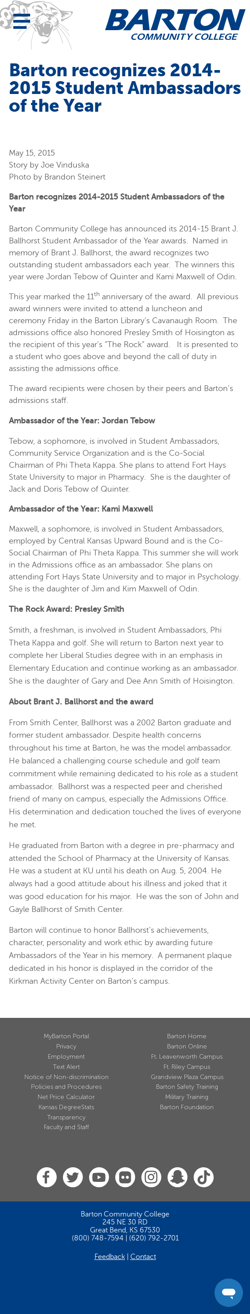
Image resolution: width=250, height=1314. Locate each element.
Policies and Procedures (66, 1087)
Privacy (66, 1046)
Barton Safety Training (187, 1087)
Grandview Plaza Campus (187, 1077)
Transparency (66, 1117)
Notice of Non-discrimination (66, 1077)
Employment (66, 1056)
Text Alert (66, 1067)
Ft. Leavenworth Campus (187, 1056)
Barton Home (187, 1036)
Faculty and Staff (66, 1127)
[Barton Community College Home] (175, 24)
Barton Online (187, 1046)
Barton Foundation (187, 1107)
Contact (143, 1257)
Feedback (109, 1257)
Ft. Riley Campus (187, 1067)
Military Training (186, 1097)
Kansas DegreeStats (66, 1107)
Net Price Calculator (66, 1097)
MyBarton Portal (66, 1036)
